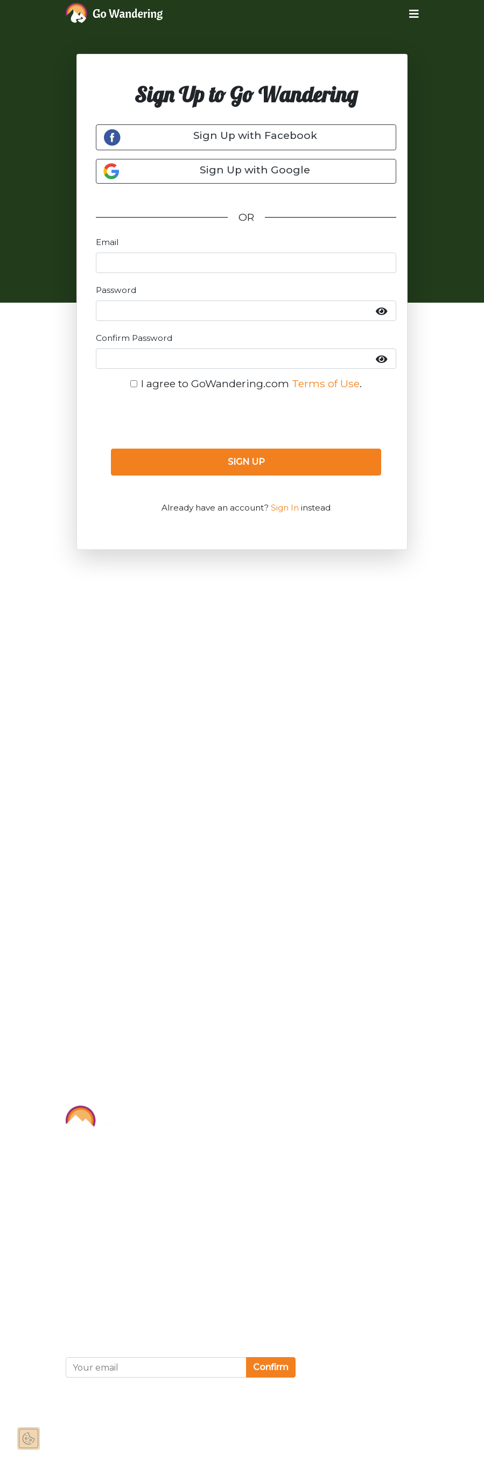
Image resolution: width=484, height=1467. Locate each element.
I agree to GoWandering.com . (251, 383)
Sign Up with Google (206, 171)
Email (107, 242)
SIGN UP (246, 462)
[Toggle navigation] (405, 13)
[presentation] (246, 419)
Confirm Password (134, 338)
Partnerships (99, 1203)
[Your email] (156, 1367)
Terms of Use (326, 383)
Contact (86, 1227)
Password (116, 290)
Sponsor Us (95, 1178)
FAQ (77, 1251)
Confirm (271, 1367)
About (81, 1154)
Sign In (285, 507)
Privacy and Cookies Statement (145, 1308)
